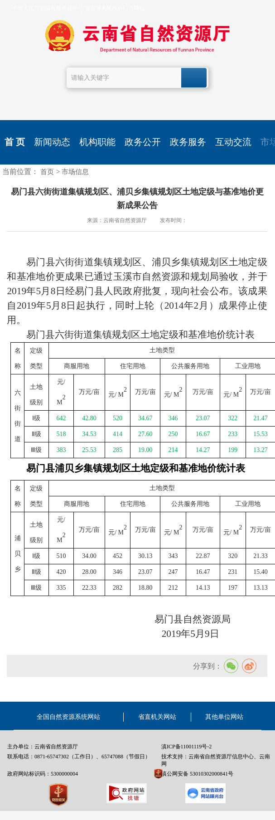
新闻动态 (52, 142)
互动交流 (233, 142)
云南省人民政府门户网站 (115, 8)
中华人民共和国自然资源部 (44, 8)
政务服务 (188, 142)
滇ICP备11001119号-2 (186, 746)
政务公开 (143, 142)
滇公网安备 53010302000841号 (197, 774)
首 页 (15, 142)
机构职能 (97, 142)
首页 (47, 171)
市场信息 (75, 171)
